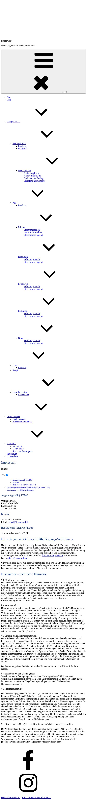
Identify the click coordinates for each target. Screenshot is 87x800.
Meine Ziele (18, 448)
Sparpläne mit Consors (34, 181)
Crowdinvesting (41, 392)
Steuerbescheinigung (33, 235)
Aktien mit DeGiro (32, 175)
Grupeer (43, 338)
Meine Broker (45, 170)
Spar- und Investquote (23, 451)
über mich (33, 443)
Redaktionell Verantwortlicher (24, 485)
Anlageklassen (35, 121)
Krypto (16, 370)
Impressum (12, 454)
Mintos (42, 227)
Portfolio (22, 146)
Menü (43, 71)
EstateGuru (44, 284)
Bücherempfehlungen (22, 421)
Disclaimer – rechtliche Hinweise (20, 490)
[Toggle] (7, 475)
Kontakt (16, 482)
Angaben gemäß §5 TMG (22, 480)
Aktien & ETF (40, 143)
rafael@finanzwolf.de (19, 522)
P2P (36, 203)
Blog (9, 99)
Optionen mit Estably (33, 178)
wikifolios (22, 148)
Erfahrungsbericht (32, 230)
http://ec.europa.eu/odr (52, 555)
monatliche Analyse (33, 232)
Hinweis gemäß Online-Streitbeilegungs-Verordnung (28, 487)
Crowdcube (23, 394)
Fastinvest (44, 311)
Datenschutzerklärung (11, 797)
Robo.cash (44, 257)
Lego (36, 365)
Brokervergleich (31, 173)
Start (9, 97)
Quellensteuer (19, 419)
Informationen (35, 416)
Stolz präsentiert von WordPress (36, 797)
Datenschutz (12, 456)
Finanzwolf (6, 41)
